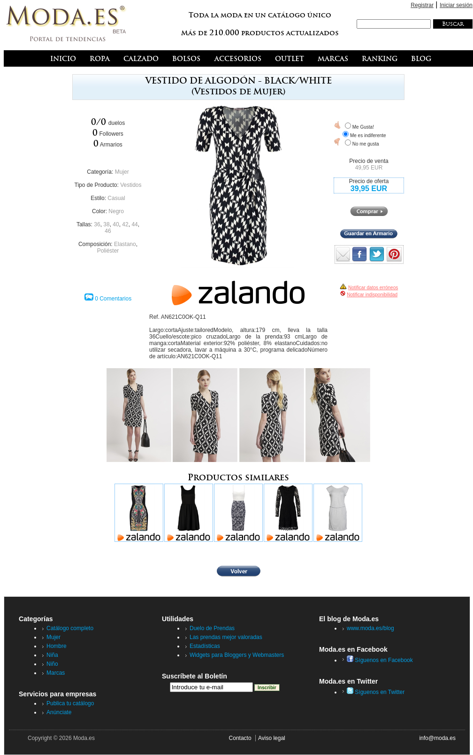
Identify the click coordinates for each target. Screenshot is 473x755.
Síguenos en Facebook (380, 660)
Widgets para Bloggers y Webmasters (237, 655)
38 (106, 224)
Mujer (122, 172)
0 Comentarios (113, 298)
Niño (52, 664)
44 (134, 224)
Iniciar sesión (456, 5)
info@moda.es (437, 738)
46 (108, 231)
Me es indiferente (368, 135)
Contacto (240, 738)
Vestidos (130, 185)
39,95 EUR (369, 189)
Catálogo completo (69, 628)
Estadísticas (205, 646)
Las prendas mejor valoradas (226, 637)
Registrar (422, 5)
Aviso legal (271, 738)
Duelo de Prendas (212, 628)
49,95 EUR (369, 167)
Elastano (125, 244)
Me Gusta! (363, 127)
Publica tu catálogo (70, 703)
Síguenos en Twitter (375, 692)
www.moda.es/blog (370, 628)
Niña (52, 655)
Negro (116, 211)
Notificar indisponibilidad (372, 294)
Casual (116, 198)
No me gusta (365, 143)
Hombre (56, 646)
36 (97, 224)
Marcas (55, 673)
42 (125, 224)
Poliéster (108, 250)
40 (116, 224)
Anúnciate (58, 712)
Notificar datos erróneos (373, 287)
